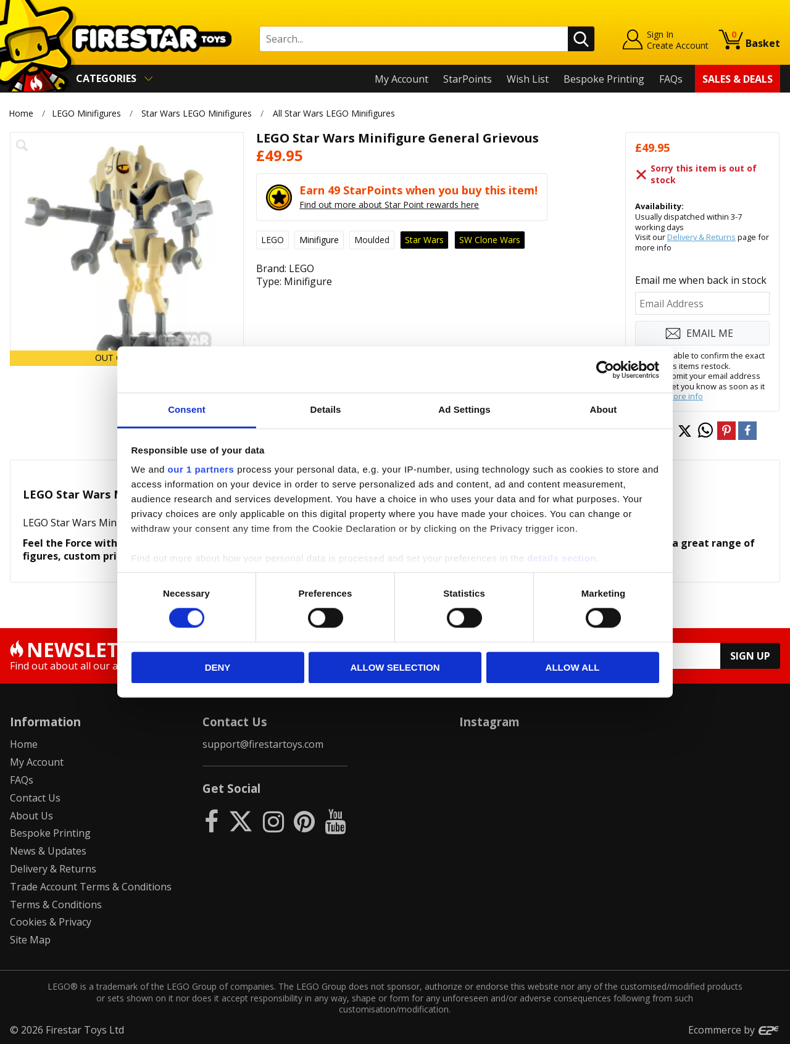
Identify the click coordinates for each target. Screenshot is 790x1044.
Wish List (528, 79)
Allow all (573, 667)
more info (685, 396)
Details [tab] (325, 409)
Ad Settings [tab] (464, 409)
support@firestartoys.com (262, 744)
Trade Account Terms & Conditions (91, 886)
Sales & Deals (737, 79)
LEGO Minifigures (86, 113)
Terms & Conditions (56, 904)
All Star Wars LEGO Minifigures (334, 113)
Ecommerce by (734, 1030)
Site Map (30, 940)
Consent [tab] (187, 409)
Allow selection (395, 667)
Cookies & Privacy (50, 922)
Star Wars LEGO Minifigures (196, 113)
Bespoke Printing (603, 79)
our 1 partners (201, 469)
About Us (31, 815)
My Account (401, 79)
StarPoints (467, 79)
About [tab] (603, 409)
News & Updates (48, 851)
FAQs (671, 79)
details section (561, 558)
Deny (218, 667)
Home (21, 113)
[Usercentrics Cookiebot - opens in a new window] (605, 369)
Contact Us (35, 798)
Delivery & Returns (701, 236)
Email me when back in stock (701, 280)
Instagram (489, 721)
